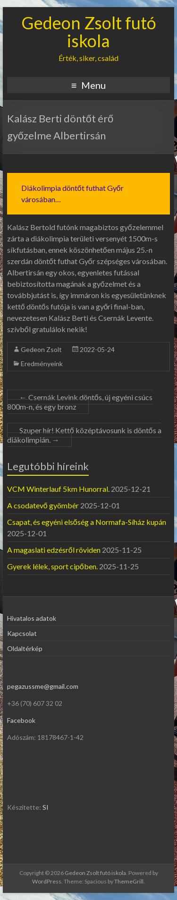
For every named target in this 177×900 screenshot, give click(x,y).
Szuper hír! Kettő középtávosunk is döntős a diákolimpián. (84, 435)
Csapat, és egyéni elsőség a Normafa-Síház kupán (86, 521)
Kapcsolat (22, 633)
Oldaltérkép (24, 648)
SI (45, 807)
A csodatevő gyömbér (43, 505)
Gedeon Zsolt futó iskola (88, 31)
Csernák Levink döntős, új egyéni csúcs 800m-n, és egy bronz (79, 402)
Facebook (21, 720)
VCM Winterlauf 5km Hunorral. (58, 488)
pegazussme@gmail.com (42, 686)
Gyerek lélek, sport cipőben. (52, 566)
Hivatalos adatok (31, 618)
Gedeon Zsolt (41, 349)
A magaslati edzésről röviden (54, 549)
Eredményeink (42, 364)
